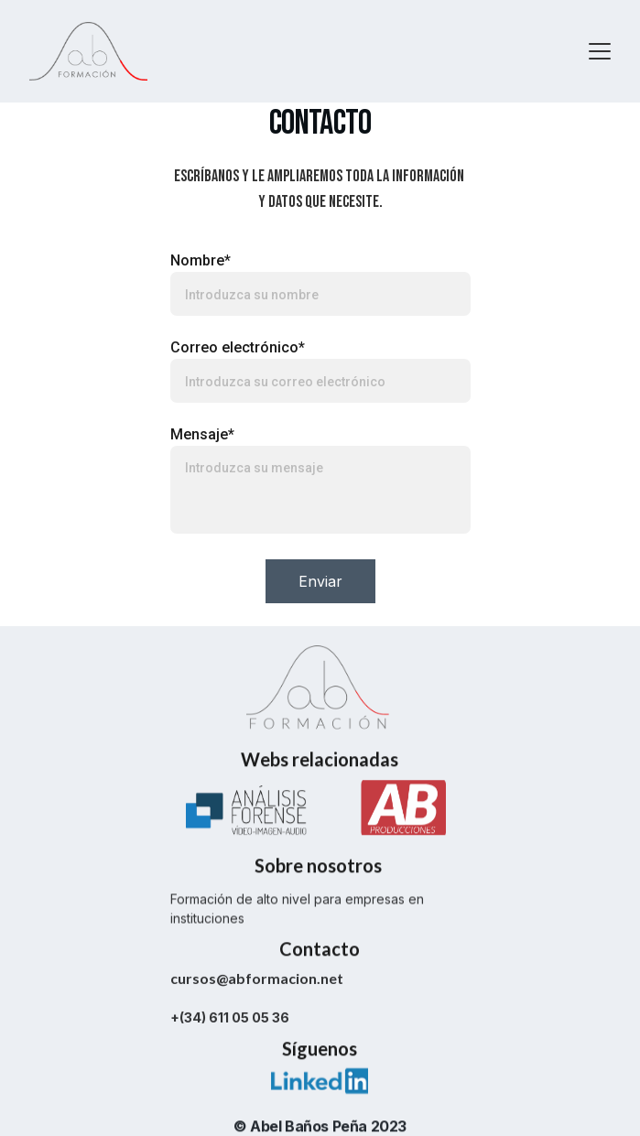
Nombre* (200, 263)
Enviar (320, 584)
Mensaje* (202, 437)
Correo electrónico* (237, 350)
